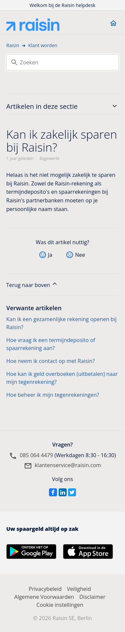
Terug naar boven (32, 284)
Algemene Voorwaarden (44, 596)
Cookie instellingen (59, 604)
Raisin (12, 45)
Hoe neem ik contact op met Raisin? (50, 361)
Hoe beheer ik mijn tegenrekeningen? (52, 394)
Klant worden (42, 45)
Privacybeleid (45, 589)
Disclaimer (92, 596)
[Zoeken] (62, 62)
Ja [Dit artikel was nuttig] (50, 254)
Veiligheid (79, 589)
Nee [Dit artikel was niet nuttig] (80, 254)
